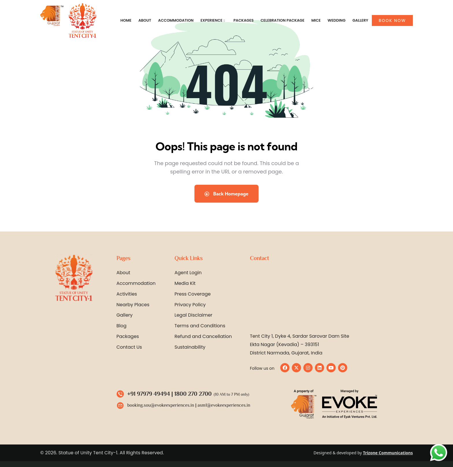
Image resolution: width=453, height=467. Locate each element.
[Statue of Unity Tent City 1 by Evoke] (330, 297)
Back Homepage (226, 194)
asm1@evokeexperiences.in (224, 405)
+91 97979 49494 (148, 394)
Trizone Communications (388, 452)
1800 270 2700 (193, 394)
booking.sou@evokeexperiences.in (160, 405)
